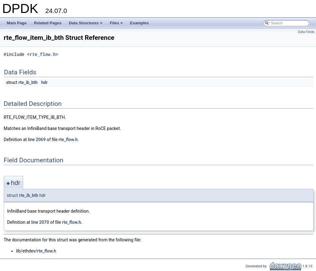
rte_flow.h (43, 54)
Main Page (17, 23)
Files (117, 25)
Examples (139, 23)
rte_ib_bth (28, 82)
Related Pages (47, 23)
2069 (41, 139)
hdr (44, 82)
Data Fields (306, 32)
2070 (44, 222)
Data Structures (86, 25)
